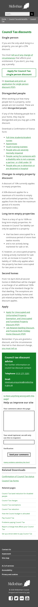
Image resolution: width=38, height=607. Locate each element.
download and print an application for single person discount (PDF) (15, 84)
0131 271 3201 (22, 373)
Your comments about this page (17, 409)
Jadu (28, 592)
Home (4, 19)
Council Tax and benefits (18, 19)
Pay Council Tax (8, 518)
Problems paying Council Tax (13, 522)
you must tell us (9, 348)
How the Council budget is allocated (16, 514)
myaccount (6, 554)
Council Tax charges (10, 500)
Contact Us (6, 549)
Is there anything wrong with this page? (19, 397)
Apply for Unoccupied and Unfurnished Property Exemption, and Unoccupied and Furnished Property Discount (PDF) (19, 318)
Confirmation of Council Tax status (18, 476)
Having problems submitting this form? (17, 462)
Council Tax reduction (10, 509)
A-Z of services (8, 566)
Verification (8, 448)
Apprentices (11, 143)
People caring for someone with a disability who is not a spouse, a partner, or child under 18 (21, 159)
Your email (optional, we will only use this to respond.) (17, 436)
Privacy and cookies (10, 574)
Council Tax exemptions (11, 505)
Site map (5, 558)
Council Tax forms (10, 480)
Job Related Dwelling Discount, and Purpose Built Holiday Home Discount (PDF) (20, 330)
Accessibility (7, 570)
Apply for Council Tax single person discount (19, 72)
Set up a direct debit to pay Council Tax (17, 534)
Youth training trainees (16, 146)
